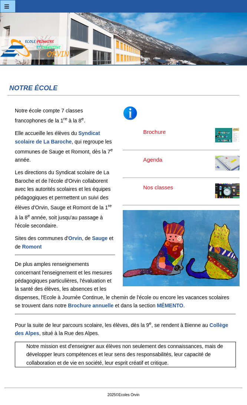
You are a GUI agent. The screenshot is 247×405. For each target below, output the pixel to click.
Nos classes (165, 187)
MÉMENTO (170, 305)
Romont (32, 247)
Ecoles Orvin (123, 40)
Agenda (156, 163)
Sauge (100, 238)
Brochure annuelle (90, 305)
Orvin (75, 238)
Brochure (161, 132)
